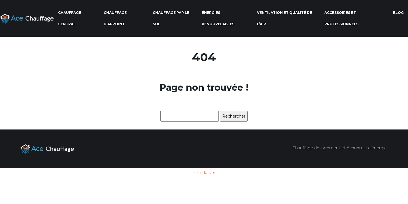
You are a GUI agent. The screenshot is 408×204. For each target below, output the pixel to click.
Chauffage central (69, 18)
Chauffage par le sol (171, 18)
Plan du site (204, 172)
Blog (398, 12)
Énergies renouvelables (218, 18)
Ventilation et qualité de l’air (284, 18)
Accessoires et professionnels (341, 18)
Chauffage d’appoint (115, 18)
